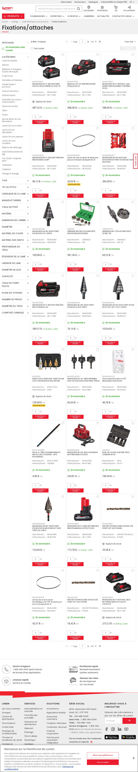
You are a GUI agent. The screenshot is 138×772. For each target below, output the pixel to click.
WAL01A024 (72, 597)
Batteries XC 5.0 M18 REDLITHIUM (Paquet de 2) (81, 85)
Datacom (28, 728)
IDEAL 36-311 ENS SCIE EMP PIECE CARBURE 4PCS (116, 453)
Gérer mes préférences (103, 755)
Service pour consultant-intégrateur (53, 740)
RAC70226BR (38, 450)
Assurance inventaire (52, 717)
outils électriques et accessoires (35, 21)
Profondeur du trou (11, 248)
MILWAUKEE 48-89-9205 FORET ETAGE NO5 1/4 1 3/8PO (45, 232)
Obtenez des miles (89, 678)
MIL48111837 (107, 597)
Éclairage (28, 732)
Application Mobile (56, 712)
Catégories (8, 56)
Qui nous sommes (11, 708)
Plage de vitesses (12, 292)
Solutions (53, 703)
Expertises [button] (56, 16)
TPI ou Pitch (9, 187)
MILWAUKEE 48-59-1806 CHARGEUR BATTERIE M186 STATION (82, 453)
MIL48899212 (108, 303)
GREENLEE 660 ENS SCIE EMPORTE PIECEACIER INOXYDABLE (81, 232)
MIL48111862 (37, 81)
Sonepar (6, 712)
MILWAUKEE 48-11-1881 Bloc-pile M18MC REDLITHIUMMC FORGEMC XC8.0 (116, 86)
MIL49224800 (73, 376)
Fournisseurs (80, 2)
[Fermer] (134, 758)
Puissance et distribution (30, 723)
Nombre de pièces (12, 299)
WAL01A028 (107, 524)
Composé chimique (13, 312)
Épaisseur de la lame (13, 256)
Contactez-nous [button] (122, 16)
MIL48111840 (37, 303)
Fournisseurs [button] (37, 16)
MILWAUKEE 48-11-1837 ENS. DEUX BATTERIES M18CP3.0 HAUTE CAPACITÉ (116, 602)
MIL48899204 (73, 303)
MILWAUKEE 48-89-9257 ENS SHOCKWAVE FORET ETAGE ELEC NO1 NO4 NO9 (117, 159)
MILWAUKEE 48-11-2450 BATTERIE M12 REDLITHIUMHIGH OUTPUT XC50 (83, 527)
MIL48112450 (73, 524)
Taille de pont (10, 207)
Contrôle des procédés (30, 716)
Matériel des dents (13, 240)
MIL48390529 (73, 155)
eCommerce (53, 708)
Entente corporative (52, 732)
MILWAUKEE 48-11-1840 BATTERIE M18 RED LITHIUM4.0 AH (47, 306)
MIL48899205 (38, 229)
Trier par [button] (128, 41)
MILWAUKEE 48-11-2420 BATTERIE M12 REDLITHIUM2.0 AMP (48, 158)
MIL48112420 (38, 155)
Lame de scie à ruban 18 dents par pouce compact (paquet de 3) (82, 158)
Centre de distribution (8, 717)
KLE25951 (36, 376)
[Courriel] (114, 721)
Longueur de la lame (14, 193)
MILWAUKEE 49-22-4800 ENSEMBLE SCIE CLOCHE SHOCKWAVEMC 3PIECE (83, 379)
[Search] (59, 9)
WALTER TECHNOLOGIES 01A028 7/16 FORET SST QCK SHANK (117, 527)
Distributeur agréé (89, 666)
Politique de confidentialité (9, 732)
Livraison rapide (21, 679)
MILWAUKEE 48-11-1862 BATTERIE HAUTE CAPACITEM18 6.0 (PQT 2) (46, 85)
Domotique (29, 740)
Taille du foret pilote (10, 285)
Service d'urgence (21, 666)
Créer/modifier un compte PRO (114, 2)
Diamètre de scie (11, 269)
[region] (69, 758)
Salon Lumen (66, 2)
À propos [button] (73, 16)
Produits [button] (13, 16)
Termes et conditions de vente (12, 738)
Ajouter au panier (40, 122)
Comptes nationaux (56, 723)
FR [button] (131, 2)
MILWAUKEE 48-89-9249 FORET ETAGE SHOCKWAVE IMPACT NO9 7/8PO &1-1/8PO (46, 528)
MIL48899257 (108, 155)
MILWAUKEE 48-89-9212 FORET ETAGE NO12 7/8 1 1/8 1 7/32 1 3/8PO (118, 306)
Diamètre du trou (12, 306)
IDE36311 (106, 450)
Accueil (5, 21)
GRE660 (71, 229)
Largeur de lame (11, 263)
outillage (14, 21)
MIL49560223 (108, 376)
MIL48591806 (73, 450)
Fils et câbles (30, 736)
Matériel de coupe (12, 233)
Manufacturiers (11, 200)
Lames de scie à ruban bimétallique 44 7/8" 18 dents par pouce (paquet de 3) (47, 602)
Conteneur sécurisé (57, 727)
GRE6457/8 (107, 229)
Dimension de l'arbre (14, 220)
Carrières (89, 16)
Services (29, 703)
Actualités (103, 16)
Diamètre (7, 226)
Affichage (8, 42)
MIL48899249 (38, 524)
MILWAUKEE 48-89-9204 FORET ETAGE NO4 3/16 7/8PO (80, 306)
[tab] (15, 42)
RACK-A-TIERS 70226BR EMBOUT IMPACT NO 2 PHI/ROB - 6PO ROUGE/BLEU (46, 454)
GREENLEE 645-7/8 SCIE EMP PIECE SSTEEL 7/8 (116, 232)
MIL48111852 (72, 81)
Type (4, 180)
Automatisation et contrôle (33, 709)
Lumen (5, 703)
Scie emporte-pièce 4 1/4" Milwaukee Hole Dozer (114, 379)
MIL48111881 (107, 81)
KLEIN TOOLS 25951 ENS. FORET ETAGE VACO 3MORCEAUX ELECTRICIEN (48, 379)
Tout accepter (103, 762)
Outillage (28, 744)
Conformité (8, 727)
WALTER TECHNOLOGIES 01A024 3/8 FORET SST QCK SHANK (82, 601)
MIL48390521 (38, 597)
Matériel (7, 213)
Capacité (7, 276)
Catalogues (93, 2)
